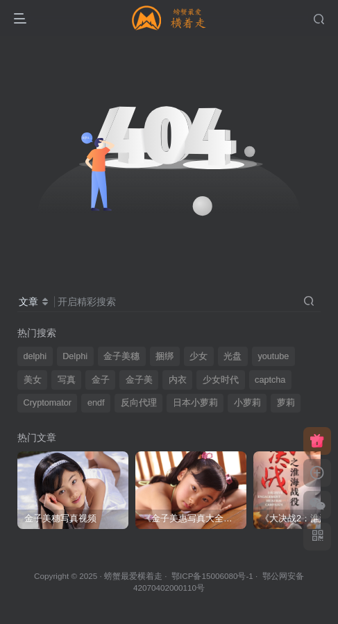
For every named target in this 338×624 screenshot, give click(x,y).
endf (96, 403)
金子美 (139, 380)
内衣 (178, 380)
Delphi (74, 356)
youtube (273, 356)
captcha (270, 380)
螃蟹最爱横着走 (133, 575)
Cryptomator (47, 403)
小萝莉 (247, 403)
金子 (101, 380)
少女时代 (221, 380)
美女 (33, 380)
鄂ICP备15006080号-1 (212, 575)
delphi (35, 356)
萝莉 (286, 403)
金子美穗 (121, 356)
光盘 (232, 356)
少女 (198, 356)
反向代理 (139, 403)
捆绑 (164, 356)
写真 (67, 380)
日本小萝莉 (195, 403)
